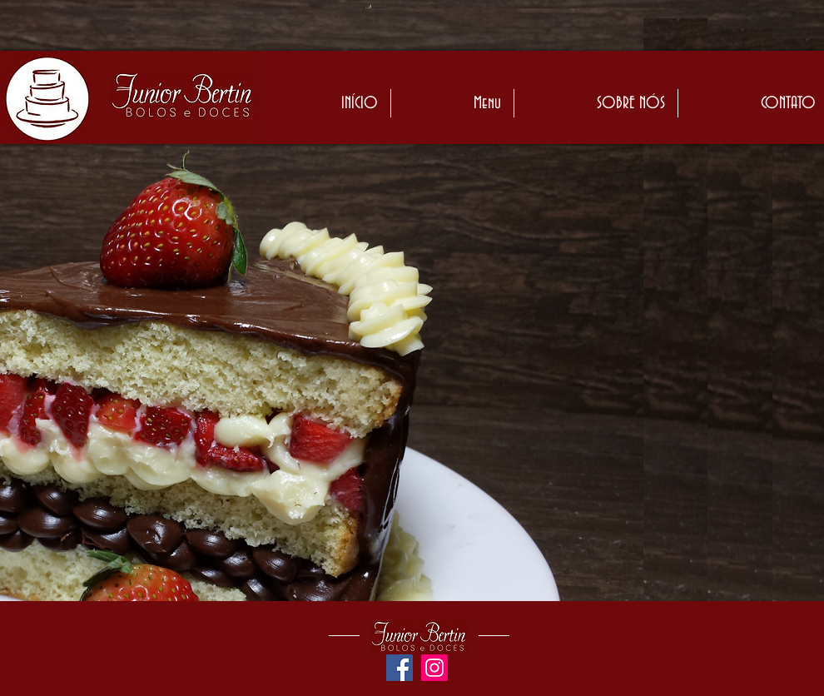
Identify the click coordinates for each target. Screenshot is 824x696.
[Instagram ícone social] (434, 667)
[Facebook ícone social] (399, 667)
